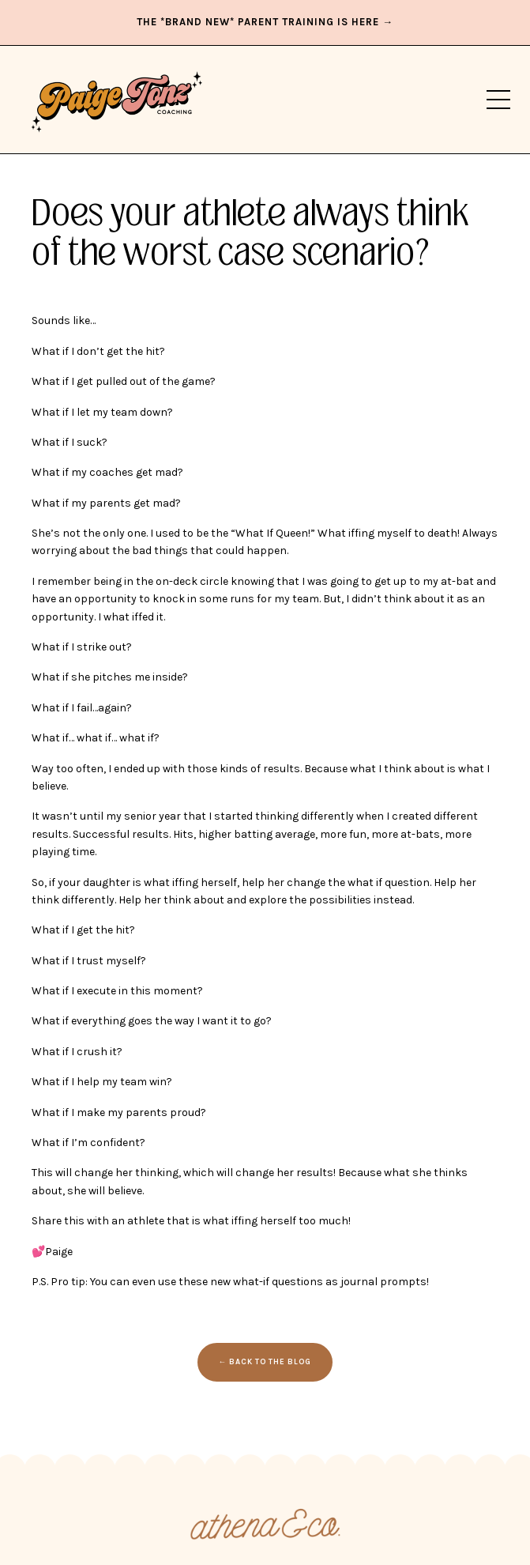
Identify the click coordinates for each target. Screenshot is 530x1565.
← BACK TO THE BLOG (265, 1361)
